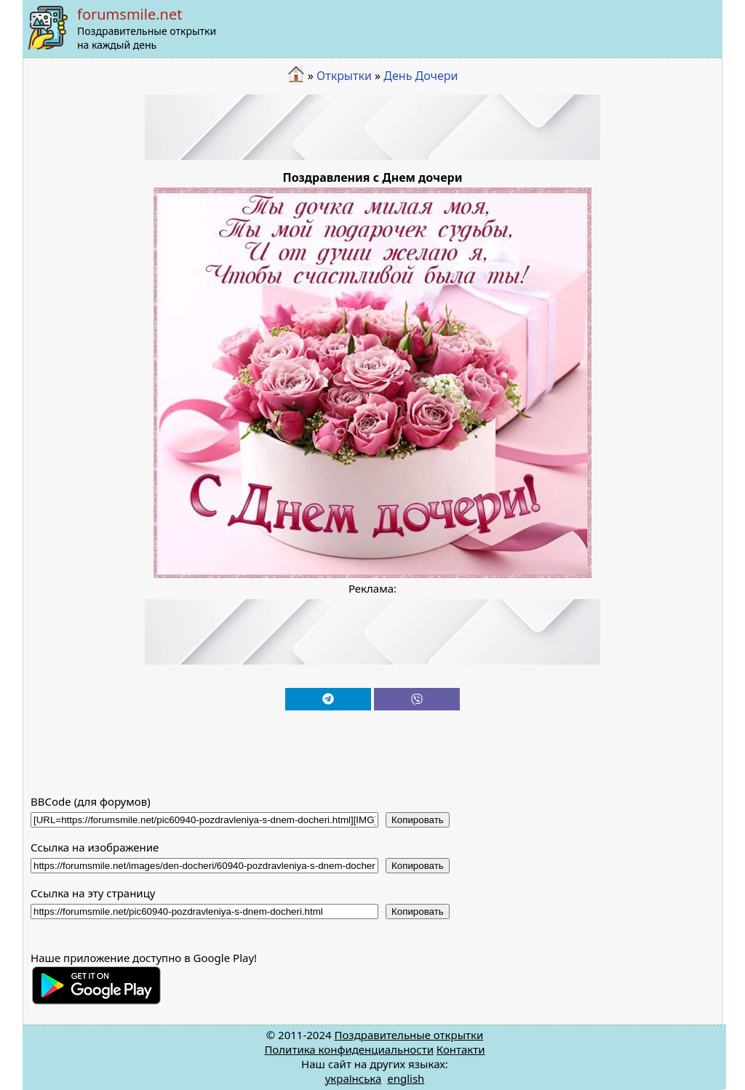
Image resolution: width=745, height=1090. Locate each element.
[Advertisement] (372, 127)
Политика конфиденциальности (349, 1049)
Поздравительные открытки (408, 1034)
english (405, 1078)
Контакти (461, 1049)
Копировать (417, 819)
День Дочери (420, 76)
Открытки (344, 76)
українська (353, 1078)
